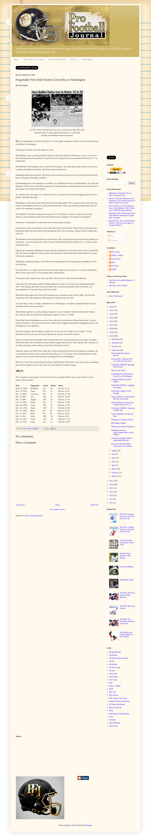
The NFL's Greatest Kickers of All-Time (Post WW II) (127, 516)
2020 (112, 329)
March (114, 469)
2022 (112, 321)
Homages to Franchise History (122, 420)
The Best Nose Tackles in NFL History (125, 556)
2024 (112, 314)
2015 (112, 488)
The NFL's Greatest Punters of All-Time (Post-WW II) (127, 529)
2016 (112, 484)
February (115, 473)
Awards (112, 670)
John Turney (116, 259)
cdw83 (114, 269)
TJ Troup (115, 266)
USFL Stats (113, 726)
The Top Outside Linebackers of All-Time (127, 542)
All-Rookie (113, 664)
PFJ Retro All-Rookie (117, 704)
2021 (112, 325)
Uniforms (112, 720)
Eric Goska (116, 252)
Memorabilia (87, 59)
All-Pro (112, 661)
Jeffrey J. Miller (117, 255)
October (115, 346)
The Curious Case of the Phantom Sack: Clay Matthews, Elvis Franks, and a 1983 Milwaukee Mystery (122, 208)
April (114, 465)
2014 (112, 492)
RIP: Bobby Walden (118, 423)
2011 (112, 503)
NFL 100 (112, 692)
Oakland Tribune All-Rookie (119, 701)
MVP (111, 689)
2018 (112, 336)
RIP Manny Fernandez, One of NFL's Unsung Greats (120, 194)
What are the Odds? (118, 370)
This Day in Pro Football (118, 286)
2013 (112, 495)
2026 (112, 307)
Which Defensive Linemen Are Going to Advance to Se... (122, 404)
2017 (112, 481)
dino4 (74, 825)
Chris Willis (113, 677)
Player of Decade (115, 707)
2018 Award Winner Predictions (123, 427)
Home (16, 59)
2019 (112, 332)
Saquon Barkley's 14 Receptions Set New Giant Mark (123, 398)
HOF (111, 683)
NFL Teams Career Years (33, 59)
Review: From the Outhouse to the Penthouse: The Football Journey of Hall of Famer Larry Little (122, 201)
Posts (111, 236)
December (116, 339)
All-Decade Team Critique (118, 658)
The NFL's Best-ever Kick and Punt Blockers (127, 595)
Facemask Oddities (127, 567)
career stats (113, 674)
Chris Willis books (116, 296)
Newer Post (20, 505)
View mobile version (57, 509)
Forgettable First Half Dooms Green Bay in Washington (122, 375)
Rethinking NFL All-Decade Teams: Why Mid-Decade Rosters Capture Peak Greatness (122, 215)
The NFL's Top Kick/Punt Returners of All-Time (127, 621)
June (113, 458)
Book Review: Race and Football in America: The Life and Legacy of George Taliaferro (122, 223)
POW (111, 711)
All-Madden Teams (127, 580)
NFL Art (73, 59)
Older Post (94, 505)
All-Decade (113, 655)
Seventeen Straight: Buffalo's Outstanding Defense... (121, 439)
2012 (112, 499)
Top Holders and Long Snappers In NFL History (126, 634)
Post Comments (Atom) (34, 516)
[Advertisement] (121, 113)
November (116, 343)
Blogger (89, 825)
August (114, 451)
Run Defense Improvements (119, 714)
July (113, 454)
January (115, 476)
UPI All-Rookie (114, 723)
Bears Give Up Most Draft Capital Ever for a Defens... (122, 445)
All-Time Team (114, 667)
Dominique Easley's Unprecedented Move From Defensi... (122, 432)
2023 (112, 318)
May (113, 462)
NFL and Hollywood (57, 59)
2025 (112, 310)
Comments (113, 240)
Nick (113, 262)
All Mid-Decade (115, 652)
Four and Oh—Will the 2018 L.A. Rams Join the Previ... (122, 360)
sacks (111, 717)
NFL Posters (113, 695)
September (116, 350)
